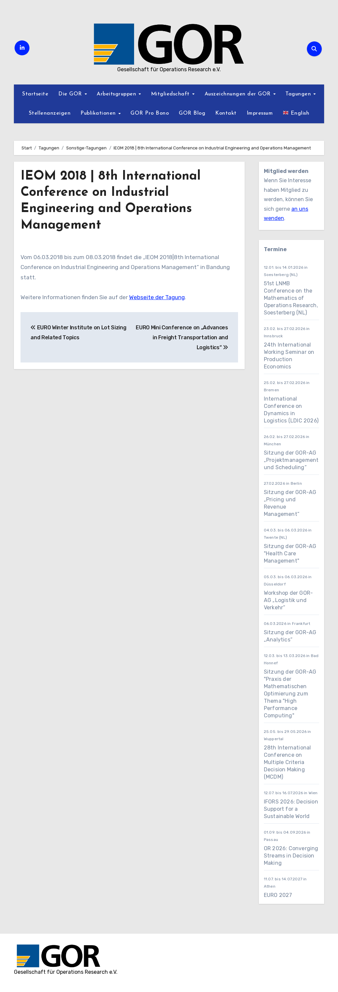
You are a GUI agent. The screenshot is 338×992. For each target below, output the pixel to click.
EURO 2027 (279, 895)
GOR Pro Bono (149, 113)
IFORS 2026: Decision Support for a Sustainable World (291, 809)
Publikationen (99, 113)
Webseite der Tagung (157, 297)
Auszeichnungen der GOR (239, 94)
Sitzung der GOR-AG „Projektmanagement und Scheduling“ (291, 460)
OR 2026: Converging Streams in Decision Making (291, 855)
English (296, 113)
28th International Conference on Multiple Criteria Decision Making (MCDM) (287, 762)
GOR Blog (192, 113)
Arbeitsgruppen (117, 94)
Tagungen (299, 94)
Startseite (35, 94)
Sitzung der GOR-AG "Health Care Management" (290, 553)
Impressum (260, 113)
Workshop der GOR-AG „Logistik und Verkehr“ (288, 600)
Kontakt (226, 113)
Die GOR (71, 94)
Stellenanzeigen (50, 113)
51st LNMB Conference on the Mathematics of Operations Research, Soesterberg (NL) (291, 298)
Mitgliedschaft (171, 94)
